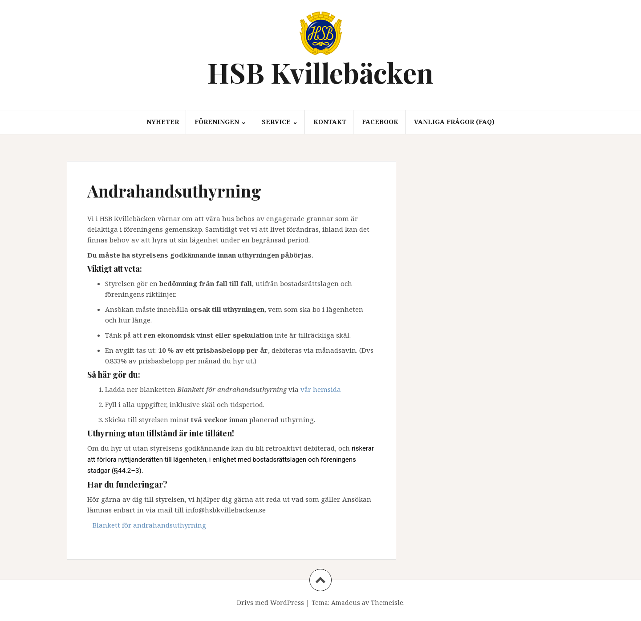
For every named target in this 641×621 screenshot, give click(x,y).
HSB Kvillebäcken (320, 72)
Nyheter (162, 121)
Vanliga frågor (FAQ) (454, 121)
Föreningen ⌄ (220, 121)
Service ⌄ (280, 121)
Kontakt (329, 121)
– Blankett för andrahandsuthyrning (146, 524)
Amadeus (345, 602)
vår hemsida (320, 389)
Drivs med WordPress (270, 602)
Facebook (380, 121)
